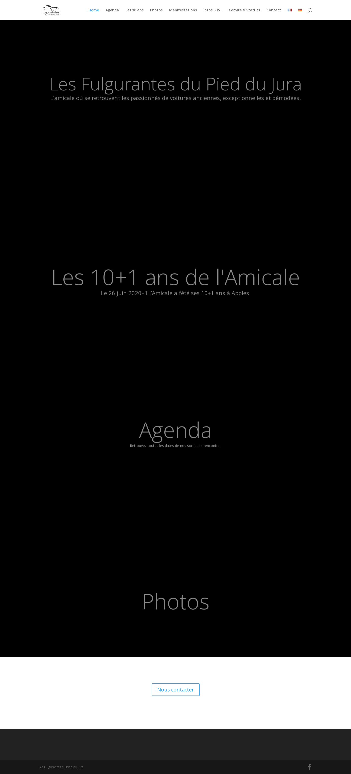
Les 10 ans (135, 10)
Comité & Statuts (244, 10)
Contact (274, 10)
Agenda (112, 10)
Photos (156, 10)
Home (94, 10)
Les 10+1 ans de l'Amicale (175, 282)
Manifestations (183, 10)
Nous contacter (175, 689)
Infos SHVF (212, 10)
